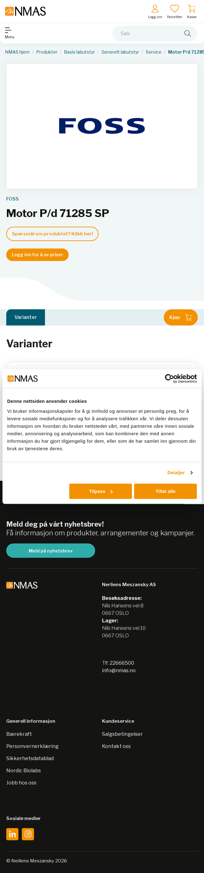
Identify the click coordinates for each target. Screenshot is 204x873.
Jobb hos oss (21, 783)
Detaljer (176, 472)
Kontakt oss (116, 746)
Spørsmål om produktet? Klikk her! (52, 234)
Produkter (46, 52)
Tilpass (101, 491)
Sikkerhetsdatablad (30, 758)
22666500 (122, 663)
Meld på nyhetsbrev (51, 550)
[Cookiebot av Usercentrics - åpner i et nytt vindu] (169, 378)
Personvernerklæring (32, 746)
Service (154, 52)
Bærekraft (19, 734)
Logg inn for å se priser (37, 254)
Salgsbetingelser (122, 734)
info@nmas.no (119, 670)
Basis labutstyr (79, 52)
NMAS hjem (17, 52)
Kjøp (180, 317)
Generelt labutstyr (120, 52)
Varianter (25, 317)
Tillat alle (166, 491)
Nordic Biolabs (23, 771)
